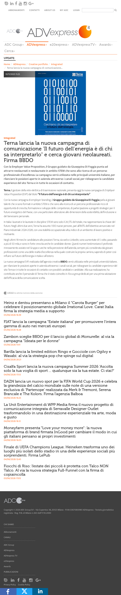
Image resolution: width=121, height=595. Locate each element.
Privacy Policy (10, 584)
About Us (49, 10)
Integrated (57, 64)
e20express (59, 45)
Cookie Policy (24, 584)
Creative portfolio (38, 64)
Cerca (9, 51)
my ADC (64, 10)
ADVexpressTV (84, 45)
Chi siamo (9, 524)
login (76, 10)
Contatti (34, 10)
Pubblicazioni (11, 572)
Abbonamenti (16, 10)
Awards (105, 45)
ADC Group (14, 45)
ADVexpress (37, 45)
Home (7, 64)
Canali (7, 537)
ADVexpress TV (10, 555)
